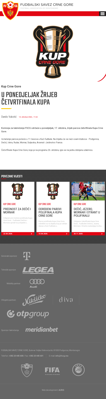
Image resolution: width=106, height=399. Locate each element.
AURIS (61, 390)
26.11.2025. (89, 233)
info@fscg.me (61, 356)
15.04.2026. (54, 233)
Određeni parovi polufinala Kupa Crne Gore (50, 212)
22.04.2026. (18, 233)
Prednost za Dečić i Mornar (17, 210)
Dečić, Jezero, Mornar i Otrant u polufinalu (87, 212)
